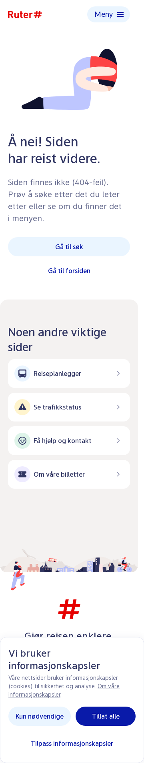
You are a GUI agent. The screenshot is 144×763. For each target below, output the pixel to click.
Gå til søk (69, 247)
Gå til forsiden (69, 271)
